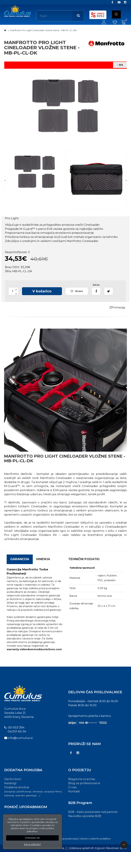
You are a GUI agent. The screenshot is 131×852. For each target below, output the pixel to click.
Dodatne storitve (33, 791)
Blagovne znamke (81, 779)
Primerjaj (117, 307)
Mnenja (43, 559)
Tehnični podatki (83, 559)
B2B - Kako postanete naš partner (93, 812)
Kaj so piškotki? (32, 844)
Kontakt (74, 791)
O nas (72, 787)
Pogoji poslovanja (67, 838)
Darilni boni (12, 779)
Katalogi (10, 783)
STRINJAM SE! (32, 837)
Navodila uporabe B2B (84, 816)
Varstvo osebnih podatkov (95, 838)
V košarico (42, 291)
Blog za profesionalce (84, 783)
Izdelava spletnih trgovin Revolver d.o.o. (98, 848)
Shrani (77, 291)
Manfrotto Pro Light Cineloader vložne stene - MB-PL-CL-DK (43, 30)
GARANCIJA (19, 559)
